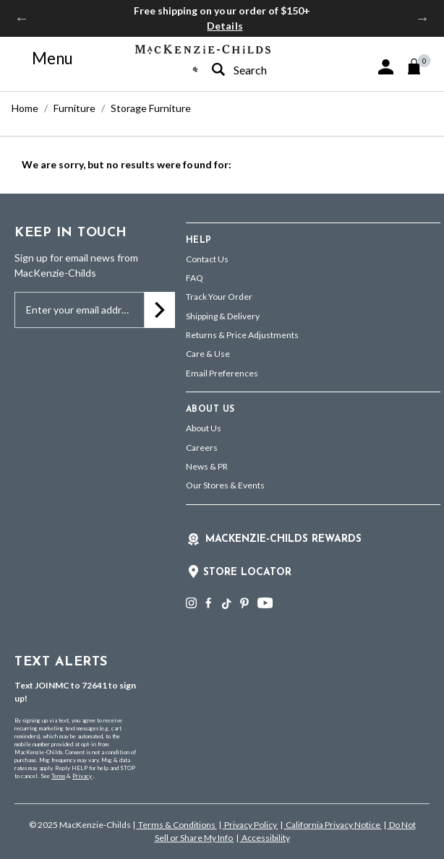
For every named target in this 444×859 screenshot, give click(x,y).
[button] (385, 66)
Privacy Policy (250, 824)
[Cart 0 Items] (420, 66)
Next (422, 18)
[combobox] (260, 69)
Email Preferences (222, 373)
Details (224, 26)
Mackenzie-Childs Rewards (283, 539)
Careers (202, 447)
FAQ (194, 277)
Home (25, 108)
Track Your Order (219, 296)
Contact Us (207, 259)
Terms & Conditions (177, 824)
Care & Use (208, 353)
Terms (58, 776)
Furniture (74, 108)
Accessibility (265, 837)
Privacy (82, 776)
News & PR (207, 466)
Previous (21, 18)
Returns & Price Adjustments (242, 334)
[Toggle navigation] (44, 58)
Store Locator (247, 572)
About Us (203, 428)
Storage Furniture (151, 108)
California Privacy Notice (333, 824)
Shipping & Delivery (223, 316)
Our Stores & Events (225, 485)
